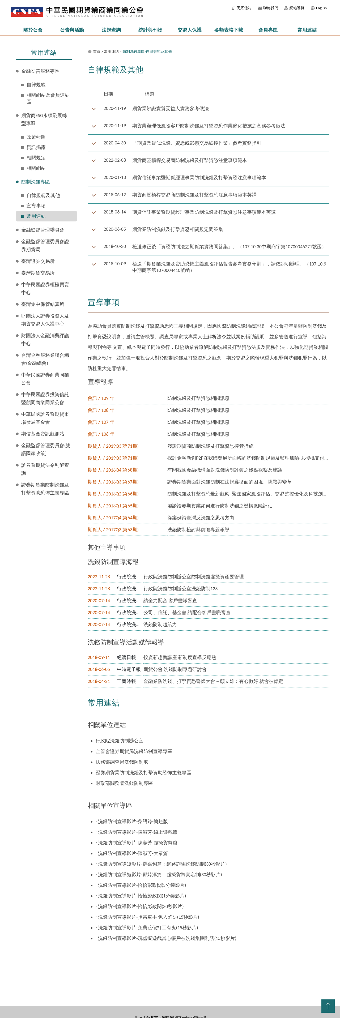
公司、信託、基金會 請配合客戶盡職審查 (187, 612)
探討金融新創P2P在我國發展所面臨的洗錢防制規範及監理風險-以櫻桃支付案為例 (253, 458)
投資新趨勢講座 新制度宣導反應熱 (179, 657)
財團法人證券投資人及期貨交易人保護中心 (45, 320)
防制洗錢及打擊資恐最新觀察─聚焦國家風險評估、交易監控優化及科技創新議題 (252, 494)
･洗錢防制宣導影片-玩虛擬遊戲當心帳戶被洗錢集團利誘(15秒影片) (166, 938)
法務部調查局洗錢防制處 (122, 762)
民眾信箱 (244, 8)
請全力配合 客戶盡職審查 (170, 601)
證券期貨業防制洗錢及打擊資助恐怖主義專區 (45, 489)
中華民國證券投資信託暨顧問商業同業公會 (45, 398)
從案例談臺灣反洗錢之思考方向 (200, 518)
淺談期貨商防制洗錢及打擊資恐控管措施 (210, 446)
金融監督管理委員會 (42, 230)
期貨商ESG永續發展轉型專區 (44, 119)
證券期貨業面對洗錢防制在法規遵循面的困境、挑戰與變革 (229, 482)
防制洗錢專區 (35, 182)
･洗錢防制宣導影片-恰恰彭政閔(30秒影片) (140, 906)
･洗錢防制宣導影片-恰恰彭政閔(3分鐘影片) (141, 885)
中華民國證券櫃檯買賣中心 (45, 289)
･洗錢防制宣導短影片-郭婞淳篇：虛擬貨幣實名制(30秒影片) (159, 875)
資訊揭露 (36, 147)
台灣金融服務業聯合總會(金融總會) (45, 359)
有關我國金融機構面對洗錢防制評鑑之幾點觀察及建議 (224, 470)
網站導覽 (297, 8)
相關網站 (36, 168)
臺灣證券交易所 (38, 261)
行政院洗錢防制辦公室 (119, 741)
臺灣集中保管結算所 (42, 304)
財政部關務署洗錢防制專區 (124, 783)
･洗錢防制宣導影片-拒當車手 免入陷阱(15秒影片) (147, 917)
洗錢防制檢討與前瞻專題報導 (198, 530)
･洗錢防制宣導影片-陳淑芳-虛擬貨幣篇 (136, 843)
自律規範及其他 (43, 195)
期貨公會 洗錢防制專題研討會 (175, 669)
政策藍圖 (36, 137)
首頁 (96, 51)
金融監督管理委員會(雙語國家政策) (45, 449)
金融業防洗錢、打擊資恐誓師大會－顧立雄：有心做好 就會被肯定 (213, 681)
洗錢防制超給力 (160, 624)
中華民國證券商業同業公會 (45, 379)
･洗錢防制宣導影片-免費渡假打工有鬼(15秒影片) (147, 928)
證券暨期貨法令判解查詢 (45, 469)
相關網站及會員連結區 (48, 98)
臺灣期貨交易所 (38, 273)
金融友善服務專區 (40, 71)
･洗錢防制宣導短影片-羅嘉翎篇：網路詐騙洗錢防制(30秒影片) (161, 864)
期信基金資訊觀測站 (42, 434)
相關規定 (36, 158)
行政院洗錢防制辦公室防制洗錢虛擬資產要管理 (193, 577)
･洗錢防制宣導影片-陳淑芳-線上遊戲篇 (136, 832)
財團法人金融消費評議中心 (45, 340)
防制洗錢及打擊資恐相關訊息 (198, 398)
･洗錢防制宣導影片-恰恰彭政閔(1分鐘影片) (141, 896)
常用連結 (307, 30)
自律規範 (36, 85)
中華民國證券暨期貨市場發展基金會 (45, 418)
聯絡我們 (270, 8)
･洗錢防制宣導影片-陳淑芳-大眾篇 (132, 853)
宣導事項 (36, 206)
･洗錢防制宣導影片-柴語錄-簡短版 (132, 821)
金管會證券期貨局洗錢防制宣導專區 (134, 751)
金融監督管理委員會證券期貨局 (45, 246)
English (321, 8)
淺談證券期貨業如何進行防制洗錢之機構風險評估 (220, 506)
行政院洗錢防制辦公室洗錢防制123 (180, 589)
